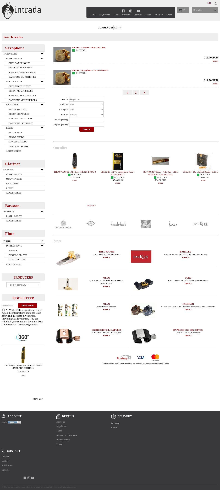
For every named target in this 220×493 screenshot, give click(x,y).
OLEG (106, 277)
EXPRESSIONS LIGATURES (106, 330)
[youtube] (138, 10)
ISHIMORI (188, 304)
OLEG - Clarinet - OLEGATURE (88, 47)
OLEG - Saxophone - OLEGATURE (90, 70)
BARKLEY (185, 251)
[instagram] (131, 10)
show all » (38, 398)
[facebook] (123, 10)
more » (106, 257)
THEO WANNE (106, 251)
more (23, 375)
